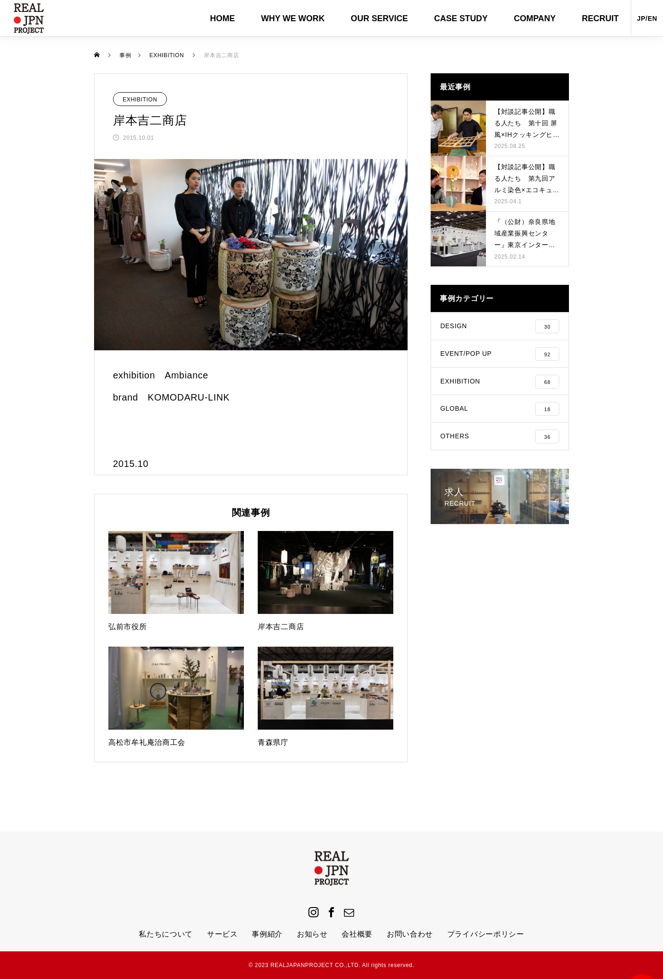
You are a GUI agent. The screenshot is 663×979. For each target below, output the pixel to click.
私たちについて (166, 934)
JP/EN (647, 18)
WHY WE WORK (293, 18)
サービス (222, 934)
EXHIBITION (140, 99)
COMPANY (535, 18)
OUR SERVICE (379, 18)
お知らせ (312, 934)
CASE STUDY (460, 18)
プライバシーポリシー (485, 934)
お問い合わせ (410, 934)
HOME (222, 18)
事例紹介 (267, 934)
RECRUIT (600, 18)
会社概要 (357, 934)
